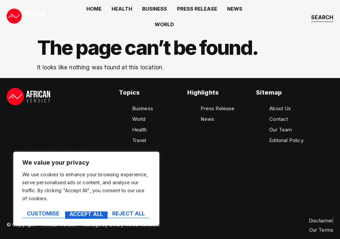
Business (143, 11)
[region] (86, 190)
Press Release (182, 11)
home (89, 11)
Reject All (85, 214)
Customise (42, 214)
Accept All (129, 214)
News (216, 11)
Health (114, 11)
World (240, 11)
